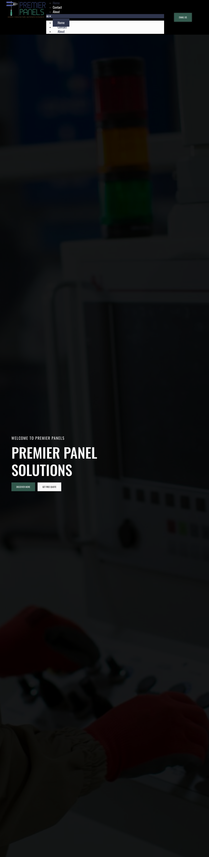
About (56, 11)
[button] (105, 16)
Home (61, 22)
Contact (62, 27)
